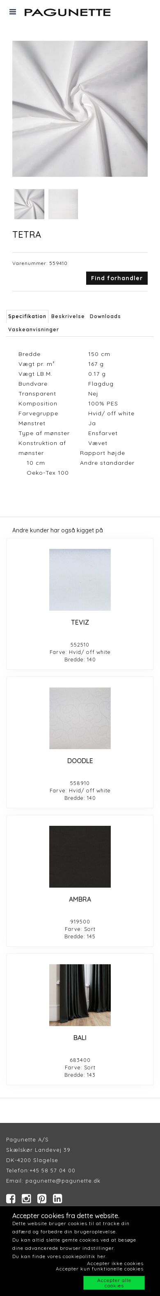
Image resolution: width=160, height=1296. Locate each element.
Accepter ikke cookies (115, 1263)
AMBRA (80, 899)
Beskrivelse (68, 316)
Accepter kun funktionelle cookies (100, 1268)
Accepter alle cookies (114, 1283)
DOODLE (80, 761)
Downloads (105, 316)
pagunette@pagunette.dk (63, 1180)
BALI (80, 1038)
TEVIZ (80, 622)
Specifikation (27, 316)
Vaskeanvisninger (33, 329)
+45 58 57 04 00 (52, 1170)
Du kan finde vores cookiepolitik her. (59, 1256)
